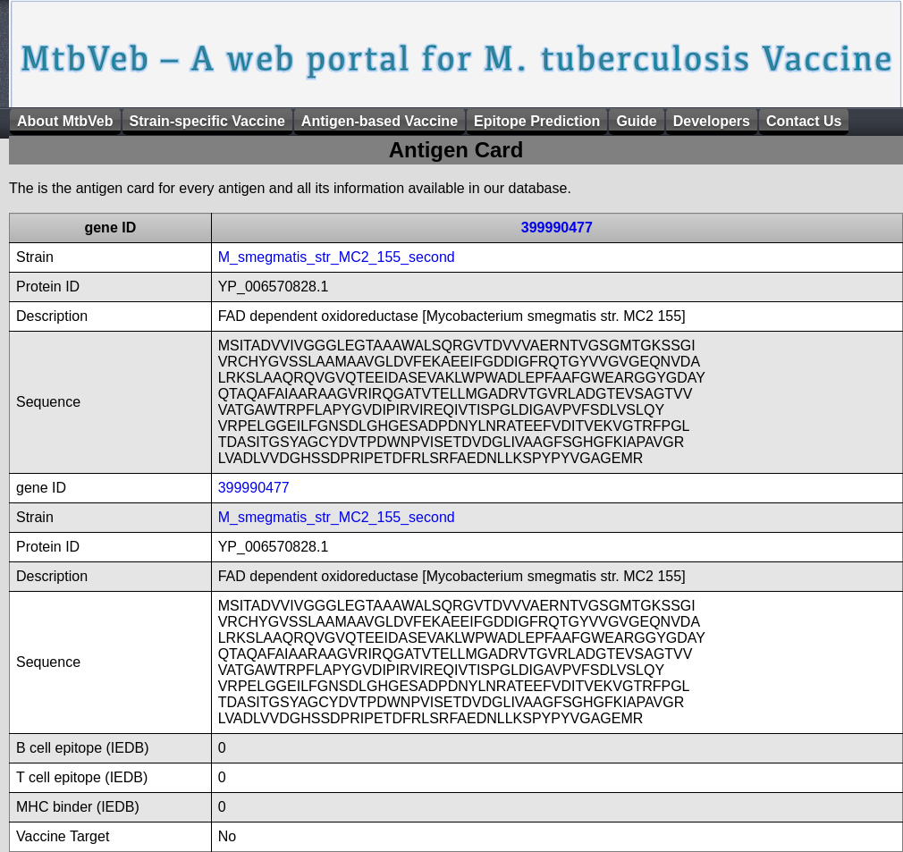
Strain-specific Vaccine (207, 121)
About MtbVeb (65, 121)
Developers (711, 121)
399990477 (557, 227)
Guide (636, 121)
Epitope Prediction (537, 121)
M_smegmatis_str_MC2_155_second (336, 257)
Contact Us (803, 121)
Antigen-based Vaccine (379, 121)
